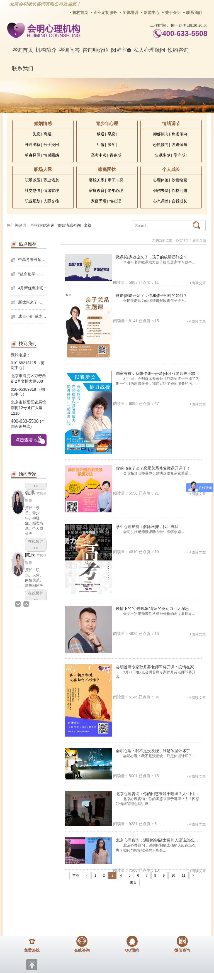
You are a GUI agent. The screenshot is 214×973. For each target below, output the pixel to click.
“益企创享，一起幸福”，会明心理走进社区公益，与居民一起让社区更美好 (32, 274)
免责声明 (183, 907)
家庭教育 (96, 191)
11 (183, 875)
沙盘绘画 (179, 180)
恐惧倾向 (161, 145)
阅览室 (121, 50)
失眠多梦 (163, 155)
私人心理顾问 (149, 50)
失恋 (36, 134)
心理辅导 (182, 240)
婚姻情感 (43, 123)
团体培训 (130, 13)
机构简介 (46, 50)
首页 (75, 875)
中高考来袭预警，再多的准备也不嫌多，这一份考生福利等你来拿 (32, 260)
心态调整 (161, 201)
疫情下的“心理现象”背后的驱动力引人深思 (152, 608)
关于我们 (31, 907)
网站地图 (152, 907)
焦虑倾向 (179, 134)
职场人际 (43, 169)
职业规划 (32, 201)
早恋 (111, 134)
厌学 (111, 145)
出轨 (87, 225)
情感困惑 (51, 155)
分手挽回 (51, 145)
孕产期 (179, 155)
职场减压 (32, 180)
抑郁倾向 (161, 134)
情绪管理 (51, 191)
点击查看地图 (28, 439)
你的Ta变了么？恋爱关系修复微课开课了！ (153, 468)
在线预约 (35, 544)
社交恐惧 (32, 191)
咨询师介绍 (95, 50)
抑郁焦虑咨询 (43, 225)
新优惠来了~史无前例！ (32, 302)
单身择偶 (32, 155)
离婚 (47, 134)
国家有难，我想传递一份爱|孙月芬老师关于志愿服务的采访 (159, 373)
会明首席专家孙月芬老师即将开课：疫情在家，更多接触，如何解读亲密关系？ (159, 667)
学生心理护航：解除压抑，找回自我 (147, 526)
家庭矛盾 (98, 201)
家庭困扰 (107, 169)
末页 (133, 882)
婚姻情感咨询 (69, 225)
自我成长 (179, 201)
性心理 (115, 201)
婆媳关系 (96, 180)
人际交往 (51, 201)
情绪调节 (171, 123)
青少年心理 (107, 123)
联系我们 (194, 13)
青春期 (115, 155)
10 (173, 875)
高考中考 (98, 155)
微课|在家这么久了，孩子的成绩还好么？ (151, 257)
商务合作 (61, 907)
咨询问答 (69, 50)
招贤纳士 (92, 907)
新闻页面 (199, 240)
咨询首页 (22, 50)
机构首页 (80, 13)
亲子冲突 (115, 180)
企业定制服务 (105, 13)
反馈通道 (122, 907)
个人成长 (171, 169)
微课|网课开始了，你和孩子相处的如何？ (151, 295)
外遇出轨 (32, 145)
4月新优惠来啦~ (32, 288)
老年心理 (115, 191)
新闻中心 (151, 13)
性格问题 (179, 191)
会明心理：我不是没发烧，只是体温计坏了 (153, 751)
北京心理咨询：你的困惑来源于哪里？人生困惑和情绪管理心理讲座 (159, 793)
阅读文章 (196, 282)
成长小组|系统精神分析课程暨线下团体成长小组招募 (32, 316)
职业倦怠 (51, 180)
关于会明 (173, 13)
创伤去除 (161, 191)
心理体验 (161, 180)
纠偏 (100, 145)
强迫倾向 (179, 145)
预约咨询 (178, 50)
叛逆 (100, 134)
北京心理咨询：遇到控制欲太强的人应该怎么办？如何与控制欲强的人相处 (159, 840)
